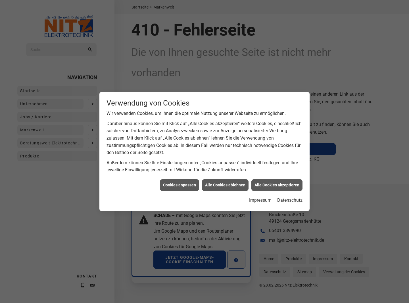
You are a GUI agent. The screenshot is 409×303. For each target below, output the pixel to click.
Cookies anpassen (179, 190)
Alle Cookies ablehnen (225, 190)
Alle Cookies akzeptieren (276, 190)
